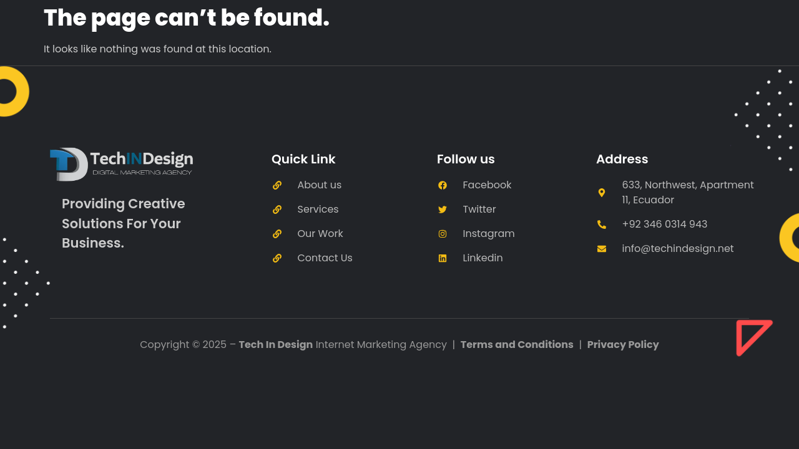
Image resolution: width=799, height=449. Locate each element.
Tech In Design (276, 344)
